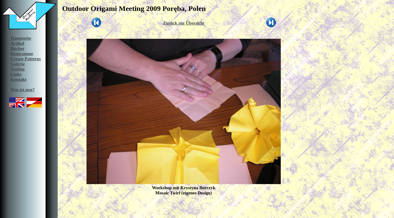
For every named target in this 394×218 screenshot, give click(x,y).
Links (16, 74)
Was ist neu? (23, 89)
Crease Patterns (26, 58)
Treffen (18, 69)
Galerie (18, 63)
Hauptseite (21, 38)
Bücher (18, 48)
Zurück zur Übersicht (184, 23)
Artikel (17, 43)
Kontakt (18, 79)
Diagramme (22, 53)
